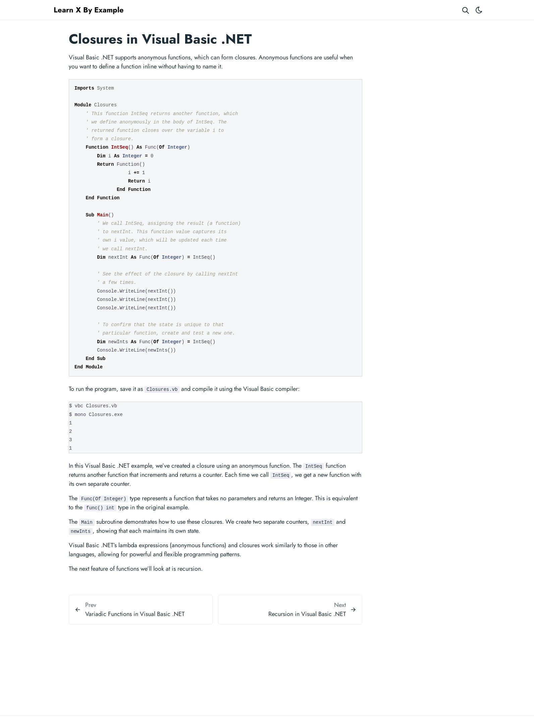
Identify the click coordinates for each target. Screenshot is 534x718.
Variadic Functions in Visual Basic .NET (134, 614)
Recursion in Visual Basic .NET (307, 614)
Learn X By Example (89, 9)
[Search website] (465, 10)
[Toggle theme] (479, 10)
